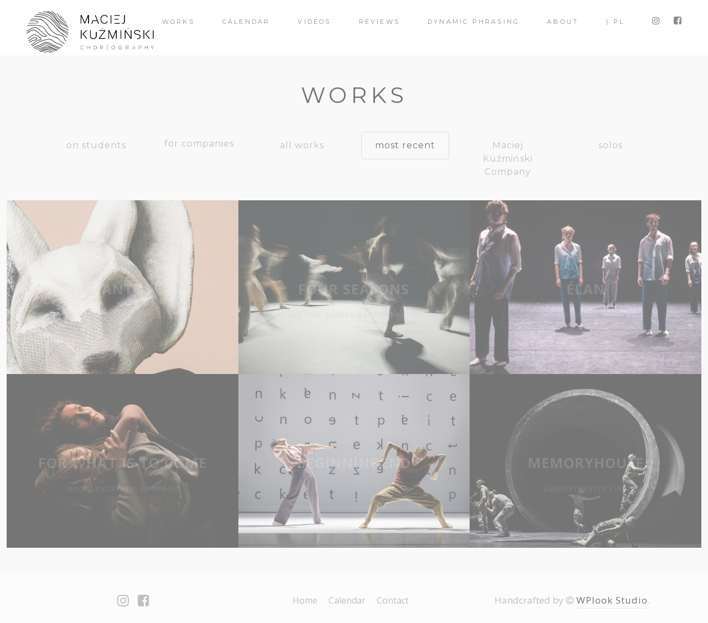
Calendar (246, 21)
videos (314, 21)
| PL (615, 21)
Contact (393, 600)
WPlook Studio (612, 600)
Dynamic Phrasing (473, 21)
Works (178, 21)
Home (305, 600)
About (563, 21)
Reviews (379, 21)
